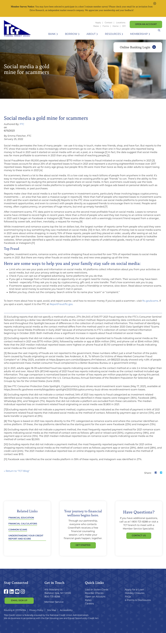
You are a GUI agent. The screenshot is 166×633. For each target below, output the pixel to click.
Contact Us (139, 536)
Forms (106, 26)
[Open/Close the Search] (159, 34)
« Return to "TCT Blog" (17, 471)
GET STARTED (83, 545)
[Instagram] (23, 592)
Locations (121, 22)
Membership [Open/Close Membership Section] (139, 33)
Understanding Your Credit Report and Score (25, 537)
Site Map (51, 610)
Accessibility (66, 610)
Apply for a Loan (134, 589)
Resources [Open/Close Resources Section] (113, 33)
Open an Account (146, 24)
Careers (89, 603)
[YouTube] (18, 592)
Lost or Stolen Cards (96, 589)
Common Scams (17, 530)
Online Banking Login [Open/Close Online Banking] (137, 48)
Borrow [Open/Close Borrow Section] (71, 33)
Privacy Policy (36, 610)
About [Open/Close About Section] (91, 33)
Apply (98, 22)
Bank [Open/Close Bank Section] (52, 33)
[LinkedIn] (12, 592)
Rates (96, 26)
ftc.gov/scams (150, 300)
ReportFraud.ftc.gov (61, 304)
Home (116, 26)
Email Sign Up (19, 601)
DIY (124, 26)
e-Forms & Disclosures (138, 600)
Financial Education (21, 518)
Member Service (54, 602)
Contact (108, 22)
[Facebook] (6, 592)
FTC (22, 124)
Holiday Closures (134, 593)
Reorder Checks (94, 593)
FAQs (128, 596)
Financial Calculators (22, 524)
